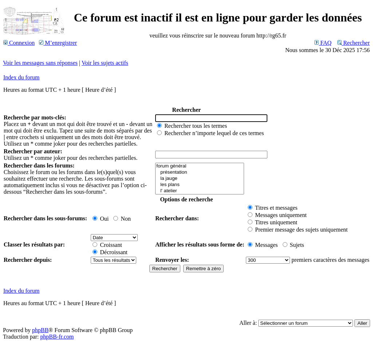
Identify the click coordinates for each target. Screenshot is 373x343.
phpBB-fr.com (57, 337)
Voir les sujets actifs (105, 63)
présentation (200, 172)
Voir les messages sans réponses (40, 63)
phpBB (40, 330)
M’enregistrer (58, 43)
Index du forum (21, 77)
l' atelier (200, 191)
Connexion (19, 43)
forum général (200, 166)
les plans (200, 185)
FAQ (322, 43)
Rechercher (353, 43)
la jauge (200, 179)
